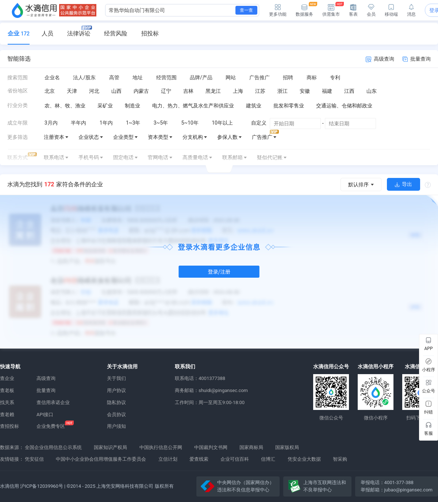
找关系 (7, 402)
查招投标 (9, 426)
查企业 (7, 378)
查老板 (7, 390)
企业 (19, 33)
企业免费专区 (50, 426)
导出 (403, 184)
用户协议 (116, 390)
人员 (47, 33)
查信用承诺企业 (53, 402)
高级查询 (380, 59)
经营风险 (115, 33)
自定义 (258, 123)
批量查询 (417, 59)
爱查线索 (198, 459)
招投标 (150, 33)
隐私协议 (116, 402)
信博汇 (268, 459)
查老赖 (7, 414)
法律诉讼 (79, 31)
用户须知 (116, 426)
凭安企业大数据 (304, 459)
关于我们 (116, 378)
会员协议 (116, 414)
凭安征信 (34, 459)
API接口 (44, 414)
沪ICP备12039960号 (41, 486)
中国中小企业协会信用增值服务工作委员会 (101, 459)
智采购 (340, 459)
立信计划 (167, 459)
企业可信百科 (234, 459)
